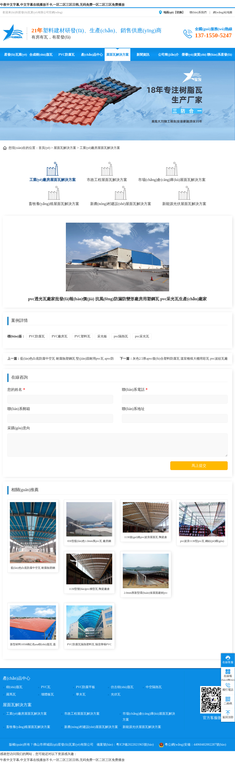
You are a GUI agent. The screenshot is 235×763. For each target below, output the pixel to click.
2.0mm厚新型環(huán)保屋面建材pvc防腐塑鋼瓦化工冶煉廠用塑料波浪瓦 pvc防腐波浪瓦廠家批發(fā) (146, 593)
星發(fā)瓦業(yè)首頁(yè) (15, 57)
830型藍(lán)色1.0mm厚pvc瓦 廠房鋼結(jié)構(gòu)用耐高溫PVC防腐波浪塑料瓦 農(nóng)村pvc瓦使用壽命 (89, 541)
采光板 (102, 336)
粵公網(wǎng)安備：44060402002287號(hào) (192, 744)
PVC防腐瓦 (66, 54)
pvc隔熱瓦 (121, 336)
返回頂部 (227, 715)
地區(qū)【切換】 (174, 12)
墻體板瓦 (47, 694)
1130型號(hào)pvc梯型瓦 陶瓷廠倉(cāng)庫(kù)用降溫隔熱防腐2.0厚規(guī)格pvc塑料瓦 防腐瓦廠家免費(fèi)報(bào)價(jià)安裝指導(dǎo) (89, 589)
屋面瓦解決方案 (117, 54)
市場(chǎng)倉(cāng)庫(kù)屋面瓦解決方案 (172, 171)
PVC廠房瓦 (59, 336)
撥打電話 (227, 687)
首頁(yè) (44, 148)
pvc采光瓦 (142, 336)
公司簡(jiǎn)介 (168, 54)
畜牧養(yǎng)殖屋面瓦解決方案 (54, 195)
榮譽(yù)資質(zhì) (194, 54)
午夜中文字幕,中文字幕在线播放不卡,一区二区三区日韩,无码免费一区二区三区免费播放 (62, 4)
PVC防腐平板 (85, 687)
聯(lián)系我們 (198, 12)
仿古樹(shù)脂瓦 (122, 687)
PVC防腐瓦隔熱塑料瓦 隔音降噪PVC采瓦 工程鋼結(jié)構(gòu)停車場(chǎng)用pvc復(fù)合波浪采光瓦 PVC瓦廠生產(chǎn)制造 (89, 645)
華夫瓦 (81, 694)
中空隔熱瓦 (154, 687)
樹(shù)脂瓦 (14, 687)
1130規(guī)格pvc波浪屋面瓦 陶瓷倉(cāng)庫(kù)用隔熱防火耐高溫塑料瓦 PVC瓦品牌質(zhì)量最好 (145, 537)
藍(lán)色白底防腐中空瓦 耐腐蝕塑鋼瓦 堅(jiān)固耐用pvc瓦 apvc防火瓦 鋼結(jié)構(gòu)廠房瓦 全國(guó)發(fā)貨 (60, 359)
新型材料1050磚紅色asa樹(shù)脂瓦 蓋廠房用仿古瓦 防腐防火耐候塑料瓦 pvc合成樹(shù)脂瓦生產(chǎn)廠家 (33, 645)
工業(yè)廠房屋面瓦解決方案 (100, 148)
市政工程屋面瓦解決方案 (107, 171)
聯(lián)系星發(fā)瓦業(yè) (219, 57)
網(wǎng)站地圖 (222, 12)
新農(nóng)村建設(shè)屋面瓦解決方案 (120, 195)
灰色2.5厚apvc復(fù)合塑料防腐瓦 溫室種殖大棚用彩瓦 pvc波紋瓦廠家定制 (174, 359)
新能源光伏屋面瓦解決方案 (184, 195)
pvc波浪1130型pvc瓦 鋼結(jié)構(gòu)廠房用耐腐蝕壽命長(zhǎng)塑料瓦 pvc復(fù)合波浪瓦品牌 (202, 541)
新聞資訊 (143, 54)
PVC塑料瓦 (82, 336)
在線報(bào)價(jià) (227, 675)
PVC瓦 (45, 687)
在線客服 (227, 660)
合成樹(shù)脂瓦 (40, 54)
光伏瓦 (115, 694)
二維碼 (228, 701)
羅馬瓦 (11, 694)
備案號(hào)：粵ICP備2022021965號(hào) (125, 744)
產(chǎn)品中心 (92, 54)
